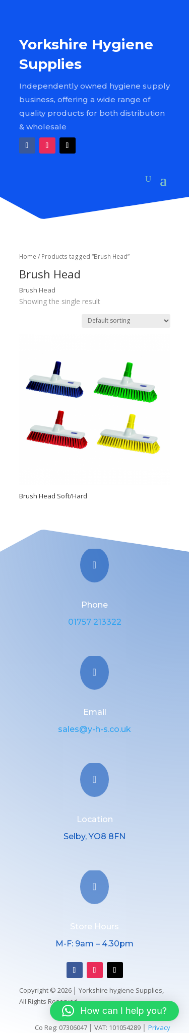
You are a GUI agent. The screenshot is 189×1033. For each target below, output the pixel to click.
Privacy (159, 1027)
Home (27, 256)
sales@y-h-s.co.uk (94, 729)
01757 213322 (94, 622)
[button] (114, 1011)
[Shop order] (126, 321)
